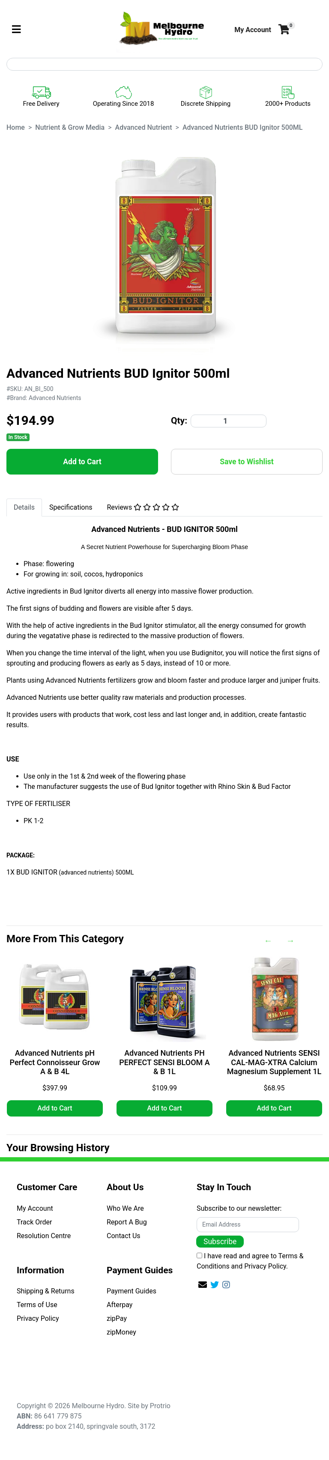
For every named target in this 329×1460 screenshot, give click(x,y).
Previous (268, 940)
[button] (252, 30)
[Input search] (164, 64)
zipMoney (121, 1332)
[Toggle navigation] (16, 30)
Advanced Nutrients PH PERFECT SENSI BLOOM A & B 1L (164, 1062)
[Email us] (202, 1285)
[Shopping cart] (283, 30)
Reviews (143, 507)
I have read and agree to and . (250, 1261)
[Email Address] (248, 1224)
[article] (55, 1038)
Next (290, 940)
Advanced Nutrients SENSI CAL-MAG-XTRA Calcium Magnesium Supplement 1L (274, 1062)
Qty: (179, 420)
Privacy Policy (38, 1318)
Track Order (34, 1222)
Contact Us (124, 1236)
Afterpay (119, 1305)
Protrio (160, 1406)
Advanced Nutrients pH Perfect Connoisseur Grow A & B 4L (55, 1062)
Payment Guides (131, 1291)
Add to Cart (82, 461)
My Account (35, 1208)
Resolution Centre (44, 1236)
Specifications (71, 507)
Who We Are (125, 1208)
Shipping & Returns (46, 1291)
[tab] (24, 508)
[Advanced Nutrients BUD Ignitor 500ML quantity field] (228, 421)
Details (24, 507)
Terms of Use (37, 1305)
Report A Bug (127, 1222)
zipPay (117, 1318)
